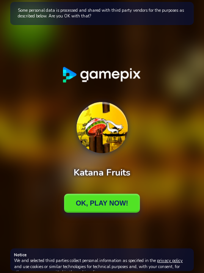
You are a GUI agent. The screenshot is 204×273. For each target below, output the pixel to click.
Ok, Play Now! (102, 203)
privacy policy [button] (170, 261)
